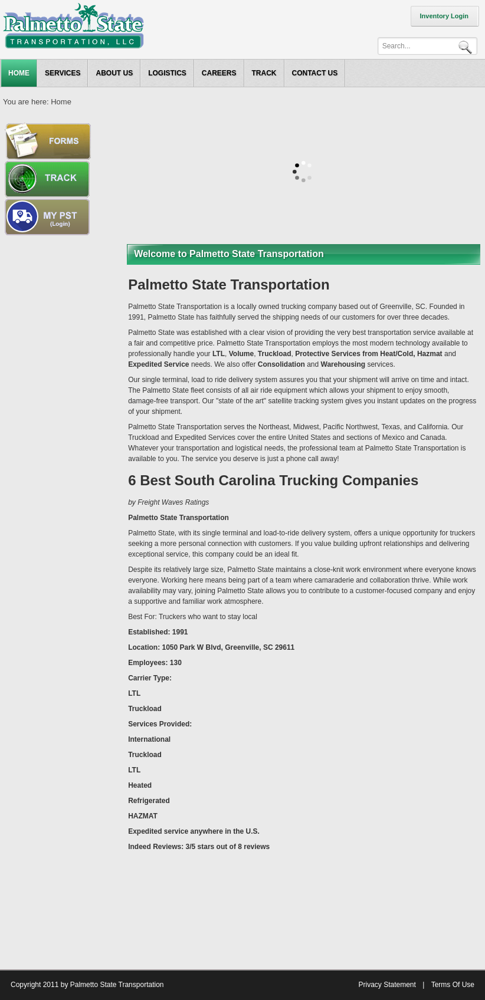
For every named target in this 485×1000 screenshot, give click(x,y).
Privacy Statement (386, 985)
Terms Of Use (452, 985)
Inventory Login (444, 15)
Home (61, 101)
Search (467, 46)
